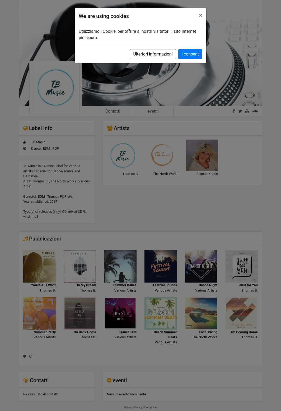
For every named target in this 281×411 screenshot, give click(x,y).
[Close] (200, 15)
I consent (190, 54)
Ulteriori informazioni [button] (153, 54)
